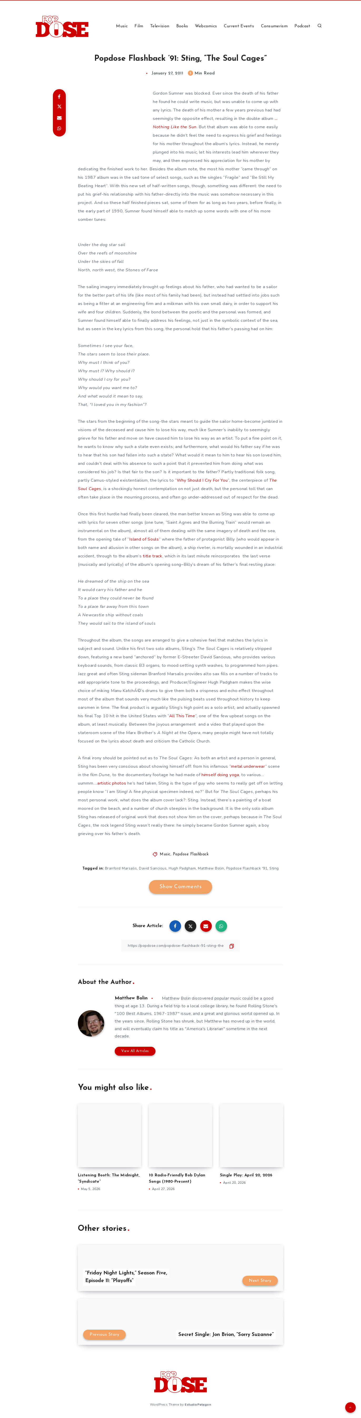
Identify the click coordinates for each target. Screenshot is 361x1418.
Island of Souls (144, 539)
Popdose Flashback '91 (247, 868)
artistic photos (111, 783)
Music (122, 26)
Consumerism (274, 26)
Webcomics (206, 26)
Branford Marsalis (121, 868)
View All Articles (135, 1051)
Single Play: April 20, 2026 (246, 1175)
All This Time (182, 716)
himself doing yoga (220, 775)
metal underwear (248, 766)
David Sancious (153, 868)
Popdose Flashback (191, 854)
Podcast (302, 26)
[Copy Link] (180, 946)
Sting (274, 868)
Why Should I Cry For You (202, 480)
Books (182, 26)
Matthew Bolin (211, 868)
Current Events (239, 26)
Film (138, 26)
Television (159, 26)
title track (152, 556)
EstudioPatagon (198, 1404)
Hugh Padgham (182, 868)
